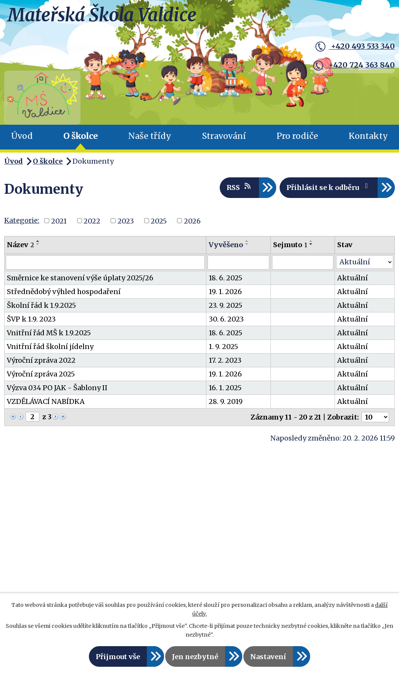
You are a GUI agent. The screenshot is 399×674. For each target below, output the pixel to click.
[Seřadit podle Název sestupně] (38, 244)
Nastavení (268, 656)
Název (20, 244)
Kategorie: (21, 220)
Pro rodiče (297, 136)
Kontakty (368, 136)
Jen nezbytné (195, 656)
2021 (59, 220)
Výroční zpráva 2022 (41, 360)
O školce (80, 136)
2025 (159, 220)
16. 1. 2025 (225, 387)
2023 (125, 220)
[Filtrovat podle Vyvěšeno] (238, 262)
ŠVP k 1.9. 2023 (31, 319)
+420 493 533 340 (353, 47)
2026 (192, 220)
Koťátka (26, 584)
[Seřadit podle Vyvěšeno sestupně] (247, 244)
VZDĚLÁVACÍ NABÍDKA (46, 401)
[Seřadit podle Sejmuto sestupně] (311, 244)
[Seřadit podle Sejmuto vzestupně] (311, 241)
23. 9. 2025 (225, 305)
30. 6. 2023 (226, 319)
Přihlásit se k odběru (328, 187)
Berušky (27, 558)
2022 (92, 220)
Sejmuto (290, 244)
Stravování (224, 136)
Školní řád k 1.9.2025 (41, 305)
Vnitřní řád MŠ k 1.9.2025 (49, 332)
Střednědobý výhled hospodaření (64, 291)
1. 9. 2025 (223, 346)
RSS (239, 187)
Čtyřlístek (30, 571)
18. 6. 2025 (225, 277)
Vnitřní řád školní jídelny (50, 346)
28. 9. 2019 (226, 401)
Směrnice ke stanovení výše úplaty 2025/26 (80, 277)
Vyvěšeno (226, 244)
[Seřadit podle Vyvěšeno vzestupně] (247, 241)
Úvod (22, 136)
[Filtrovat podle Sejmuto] (302, 262)
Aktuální (352, 277)
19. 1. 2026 (225, 291)
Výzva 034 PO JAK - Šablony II (57, 387)
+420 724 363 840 (352, 64)
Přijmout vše (118, 656)
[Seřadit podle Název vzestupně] (38, 241)
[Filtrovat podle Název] (105, 262)
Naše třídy (149, 136)
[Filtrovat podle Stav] (364, 262)
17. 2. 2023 (225, 360)
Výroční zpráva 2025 (41, 374)
